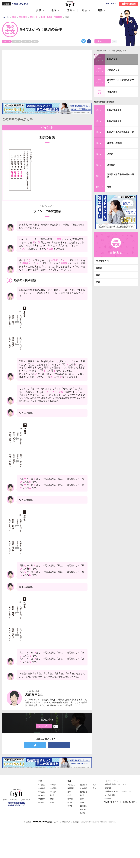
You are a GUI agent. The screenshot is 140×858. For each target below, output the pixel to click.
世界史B (83, 810)
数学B (70, 806)
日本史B (83, 806)
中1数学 (41, 795)
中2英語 (41, 788)
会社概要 (108, 788)
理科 (69, 10)
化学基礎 (83, 788)
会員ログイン (111, 4)
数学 (54, 10)
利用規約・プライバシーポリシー (117, 791)
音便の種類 (112, 92)
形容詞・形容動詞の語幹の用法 (120, 175)
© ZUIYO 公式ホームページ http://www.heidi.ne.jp (51, 822)
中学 (40, 781)
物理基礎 (83, 785)
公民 (52, 802)
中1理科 (53, 785)
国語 (100, 10)
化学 (82, 799)
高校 (69, 781)
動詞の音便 (112, 59)
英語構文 (71, 788)
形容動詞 (111, 165)
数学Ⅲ (70, 799)
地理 (52, 795)
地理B (82, 813)
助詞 (98, 275)
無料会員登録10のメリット (115, 784)
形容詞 (110, 154)
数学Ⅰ (70, 792)
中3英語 (41, 792)
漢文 (94, 788)
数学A (70, 802)
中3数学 (41, 802)
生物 (82, 802)
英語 (39, 10)
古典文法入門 (102, 261)
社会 (85, 10)
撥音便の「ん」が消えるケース (120, 80)
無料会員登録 (128, 3)
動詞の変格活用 (114, 121)
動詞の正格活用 (114, 110)
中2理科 (53, 788)
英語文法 (71, 785)
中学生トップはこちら (20, 4)
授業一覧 (108, 798)
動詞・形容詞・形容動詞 (104, 102)
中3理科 (53, 792)
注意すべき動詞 (114, 143)
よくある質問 (109, 795)
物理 (82, 795)
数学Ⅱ (70, 795)
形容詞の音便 (113, 70)
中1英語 (41, 785)
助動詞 (99, 268)
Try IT (70, 4)
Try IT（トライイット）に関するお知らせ (120, 802)
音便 (109, 187)
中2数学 (41, 799)
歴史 (52, 799)
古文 (94, 785)
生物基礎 (83, 792)
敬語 (98, 282)
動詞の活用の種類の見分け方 (120, 132)
